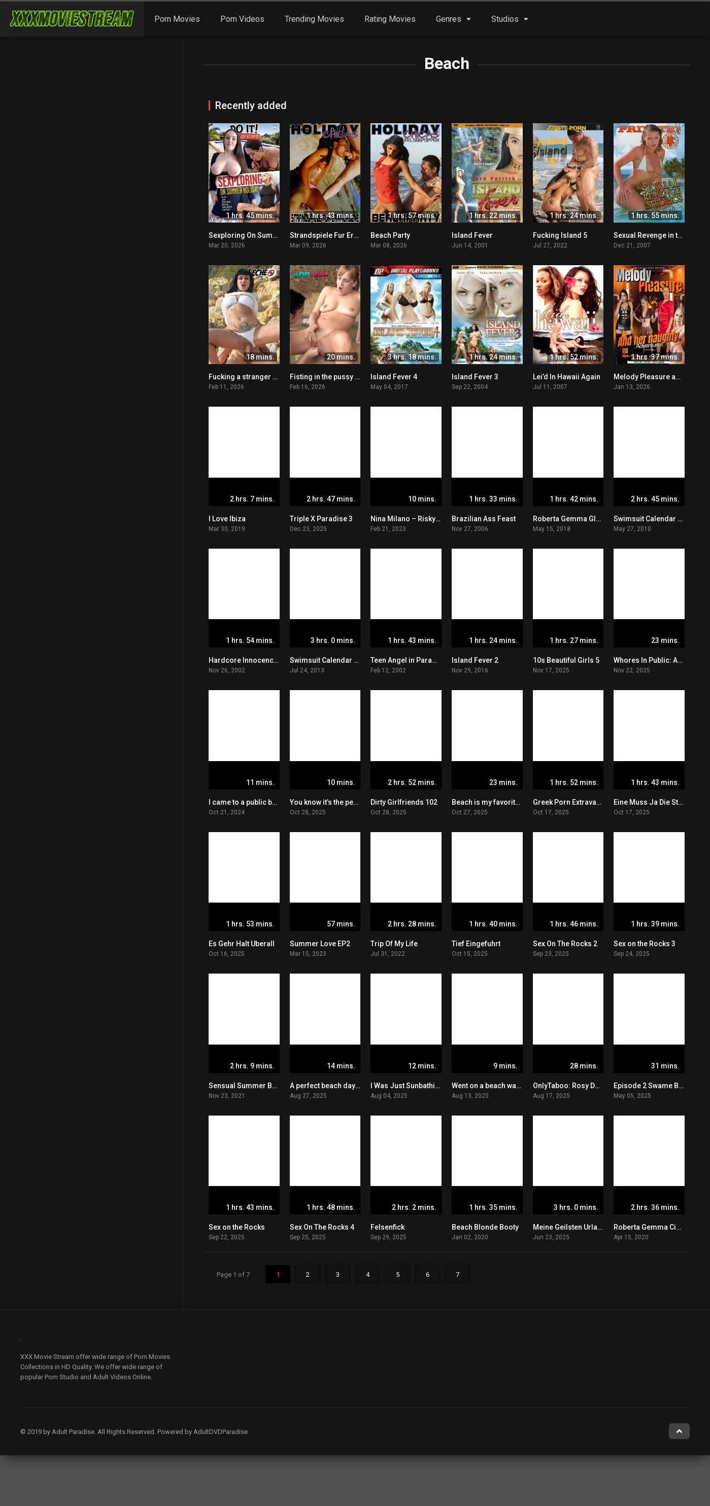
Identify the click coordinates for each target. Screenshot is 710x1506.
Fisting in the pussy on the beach (343, 377)
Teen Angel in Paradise (408, 660)
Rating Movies (390, 19)
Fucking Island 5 (560, 235)
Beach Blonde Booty (485, 1227)
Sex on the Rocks (237, 1227)
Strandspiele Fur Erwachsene (338, 235)
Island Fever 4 (393, 377)
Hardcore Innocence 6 (246, 660)
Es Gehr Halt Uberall (242, 944)
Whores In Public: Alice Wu (657, 660)
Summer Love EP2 (320, 944)
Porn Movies (177, 19)
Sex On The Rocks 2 (565, 944)
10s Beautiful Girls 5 (566, 660)
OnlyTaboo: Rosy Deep (570, 1086)
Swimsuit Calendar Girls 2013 (339, 660)
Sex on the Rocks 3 (644, 944)
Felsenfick (387, 1227)
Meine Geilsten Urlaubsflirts (579, 1227)
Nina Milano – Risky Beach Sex (420, 519)
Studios (505, 19)
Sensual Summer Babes (248, 1086)
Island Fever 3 (475, 377)
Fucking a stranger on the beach (262, 377)
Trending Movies (314, 19)
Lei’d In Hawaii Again (566, 377)
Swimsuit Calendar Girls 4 (656, 519)
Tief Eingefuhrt (476, 944)
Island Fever (472, 235)
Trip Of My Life (394, 944)
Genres (448, 19)
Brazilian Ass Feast (484, 519)
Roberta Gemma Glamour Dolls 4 (588, 519)
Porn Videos (242, 19)
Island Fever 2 (475, 660)
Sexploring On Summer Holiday (261, 235)
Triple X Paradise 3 (321, 519)
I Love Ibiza (227, 519)
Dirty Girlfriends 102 (403, 802)
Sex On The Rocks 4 (322, 1227)
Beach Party (390, 235)
